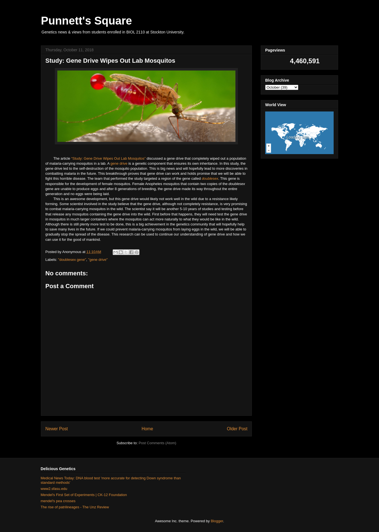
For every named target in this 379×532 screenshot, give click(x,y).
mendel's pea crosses (58, 501)
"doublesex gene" (72, 260)
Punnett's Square (86, 20)
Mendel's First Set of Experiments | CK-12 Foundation (84, 495)
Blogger (217, 521)
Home (147, 428)
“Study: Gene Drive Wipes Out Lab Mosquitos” (108, 158)
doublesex (210, 178)
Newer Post (56, 428)
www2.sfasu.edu (54, 489)
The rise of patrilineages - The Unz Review (75, 507)
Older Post (237, 428)
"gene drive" (98, 260)
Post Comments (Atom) (157, 443)
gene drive (118, 163)
